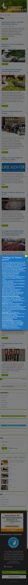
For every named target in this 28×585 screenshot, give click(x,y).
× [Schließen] (26, 256)
